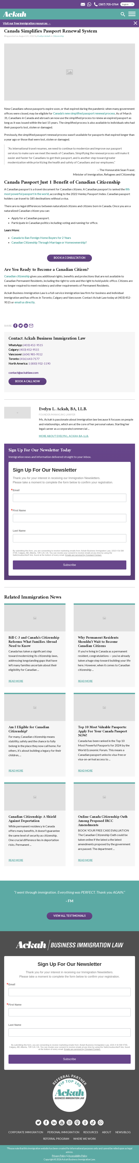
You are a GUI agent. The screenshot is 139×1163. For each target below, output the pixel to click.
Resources (90, 1132)
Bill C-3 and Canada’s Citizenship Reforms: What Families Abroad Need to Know (34, 642)
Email (16, 490)
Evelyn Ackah (43, 36)
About (106, 1132)
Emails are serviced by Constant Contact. (83, 555)
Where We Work (84, 1138)
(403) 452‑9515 (29, 349)
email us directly (24, 302)
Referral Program (56, 1138)
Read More (16, 681)
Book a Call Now (27, 381)
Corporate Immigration (25, 1132)
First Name (19, 510)
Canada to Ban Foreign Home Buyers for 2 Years (41, 237)
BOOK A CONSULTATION (69, 257)
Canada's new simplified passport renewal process (84, 113)
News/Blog (123, 1132)
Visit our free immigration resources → (27, 23)
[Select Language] (127, 4)
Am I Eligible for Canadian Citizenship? (29, 729)
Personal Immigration (63, 1132)
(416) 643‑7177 (29, 358)
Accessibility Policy (77, 1155)
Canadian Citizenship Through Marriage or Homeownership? (49, 242)
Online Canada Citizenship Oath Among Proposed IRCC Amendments (103, 821)
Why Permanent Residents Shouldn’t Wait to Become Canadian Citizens (98, 642)
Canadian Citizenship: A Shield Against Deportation (32, 819)
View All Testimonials (69, 915)
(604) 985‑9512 (33, 354)
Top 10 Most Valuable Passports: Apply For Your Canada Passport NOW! (102, 731)
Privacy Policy (59, 1155)
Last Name (19, 530)
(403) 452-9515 (33, 345)
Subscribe (69, 564)
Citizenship (58, 36)
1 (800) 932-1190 (39, 363)
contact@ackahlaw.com (23, 372)
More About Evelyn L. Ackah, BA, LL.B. (64, 436)
